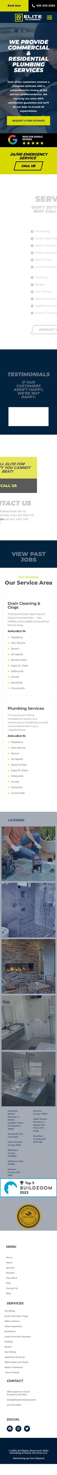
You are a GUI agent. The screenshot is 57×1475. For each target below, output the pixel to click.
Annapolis (17, 654)
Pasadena (17, 637)
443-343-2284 (42, 5)
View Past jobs (29, 556)
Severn (15, 648)
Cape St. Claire (19, 665)
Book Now (14, 5)
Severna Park (19, 659)
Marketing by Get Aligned (28, 1458)
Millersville (17, 671)
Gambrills (16, 682)
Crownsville (18, 688)
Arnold (15, 676)
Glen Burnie (18, 642)
